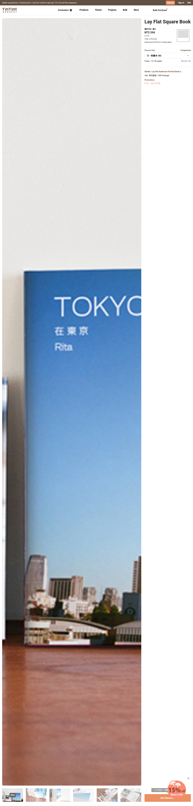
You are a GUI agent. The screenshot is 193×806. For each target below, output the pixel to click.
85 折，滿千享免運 (152, 83)
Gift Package (163, 75)
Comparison (185, 50)
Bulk (125, 10)
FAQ (189, 3)
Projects (112, 10)
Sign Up (170, 3)
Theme (98, 10)
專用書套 (153, 75)
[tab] (83, 10)
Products (84, 10)
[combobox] (168, 55)
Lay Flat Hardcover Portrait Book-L (166, 71)
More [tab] (136, 10)
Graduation (65, 10)
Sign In (181, 3)
